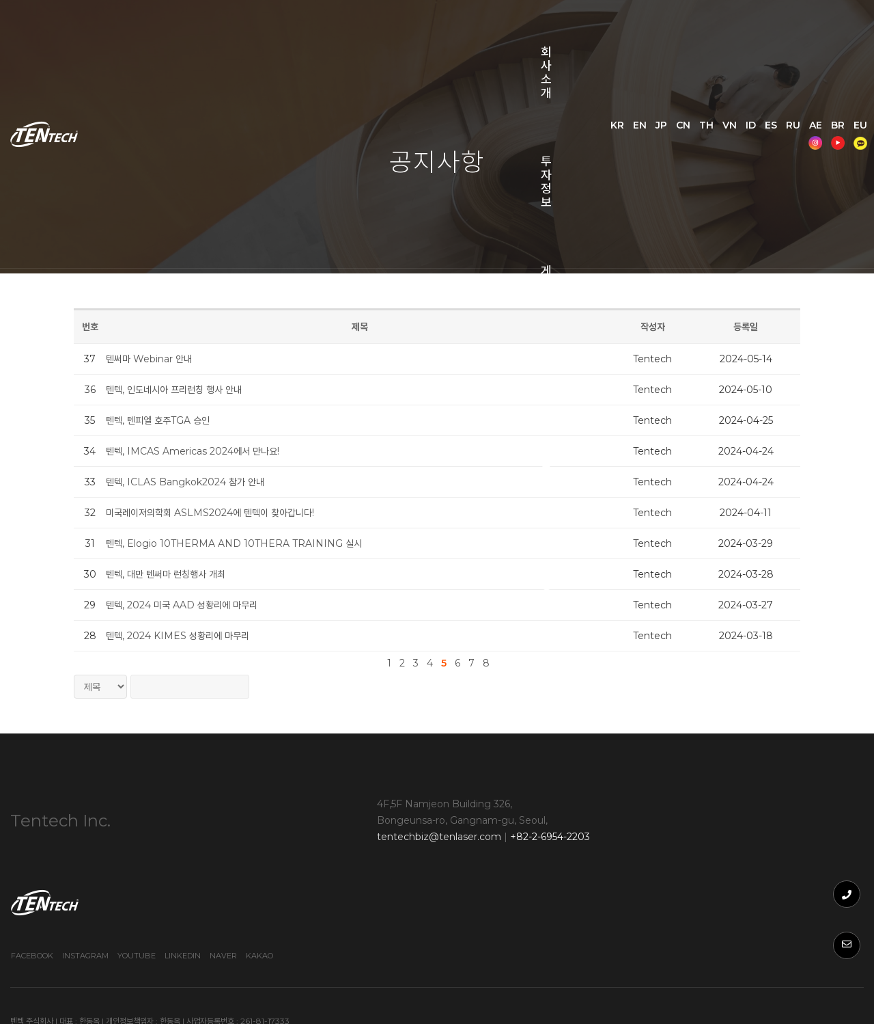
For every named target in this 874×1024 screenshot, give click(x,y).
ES (804, 59)
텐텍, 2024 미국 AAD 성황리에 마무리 (190, 605)
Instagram (667, 865)
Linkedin (764, 865)
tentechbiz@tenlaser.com (364, 841)
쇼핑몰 (192, 102)
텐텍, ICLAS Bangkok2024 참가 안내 (194, 482)
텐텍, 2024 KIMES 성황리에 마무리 (186, 636)
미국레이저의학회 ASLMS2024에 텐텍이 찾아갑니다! (219, 513)
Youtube (718, 865)
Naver (805, 865)
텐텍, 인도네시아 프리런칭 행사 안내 (183, 389)
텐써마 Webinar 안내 (158, 359)
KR (650, 59)
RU (826, 59)
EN (672, 59)
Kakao (841, 865)
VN (762, 59)
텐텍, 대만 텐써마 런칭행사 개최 (174, 574)
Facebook (614, 865)
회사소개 (197, 34)
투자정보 (283, 34)
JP (694, 59)
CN (716, 59)
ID (783, 59)
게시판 (363, 34)
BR (736, 76)
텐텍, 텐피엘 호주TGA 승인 (166, 420)
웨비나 (437, 34)
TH (739, 59)
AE (713, 76)
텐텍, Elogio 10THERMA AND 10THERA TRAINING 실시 (243, 543)
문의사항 (517, 34)
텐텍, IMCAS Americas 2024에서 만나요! (201, 451)
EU (758, 76)
